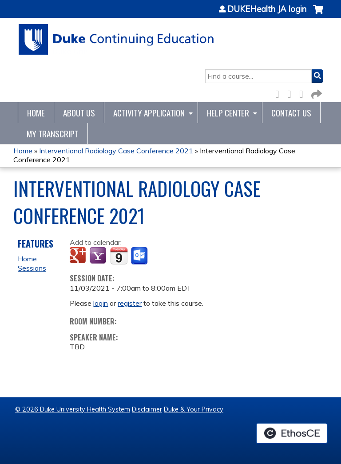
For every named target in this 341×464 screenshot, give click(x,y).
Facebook (279, 93)
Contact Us (291, 112)
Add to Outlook (140, 256)
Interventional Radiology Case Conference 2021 (116, 150)
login (100, 303)
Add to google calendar (79, 256)
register (130, 303)
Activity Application (149, 112)
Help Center (228, 112)
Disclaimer (147, 409)
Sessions (32, 268)
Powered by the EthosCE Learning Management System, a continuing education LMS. (292, 433)
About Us (79, 112)
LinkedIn (303, 93)
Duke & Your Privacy (193, 409)
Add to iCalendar (119, 255)
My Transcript (53, 133)
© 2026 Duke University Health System (72, 409)
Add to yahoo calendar (99, 256)
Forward (315, 93)
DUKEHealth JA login (266, 9)
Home (36, 112)
